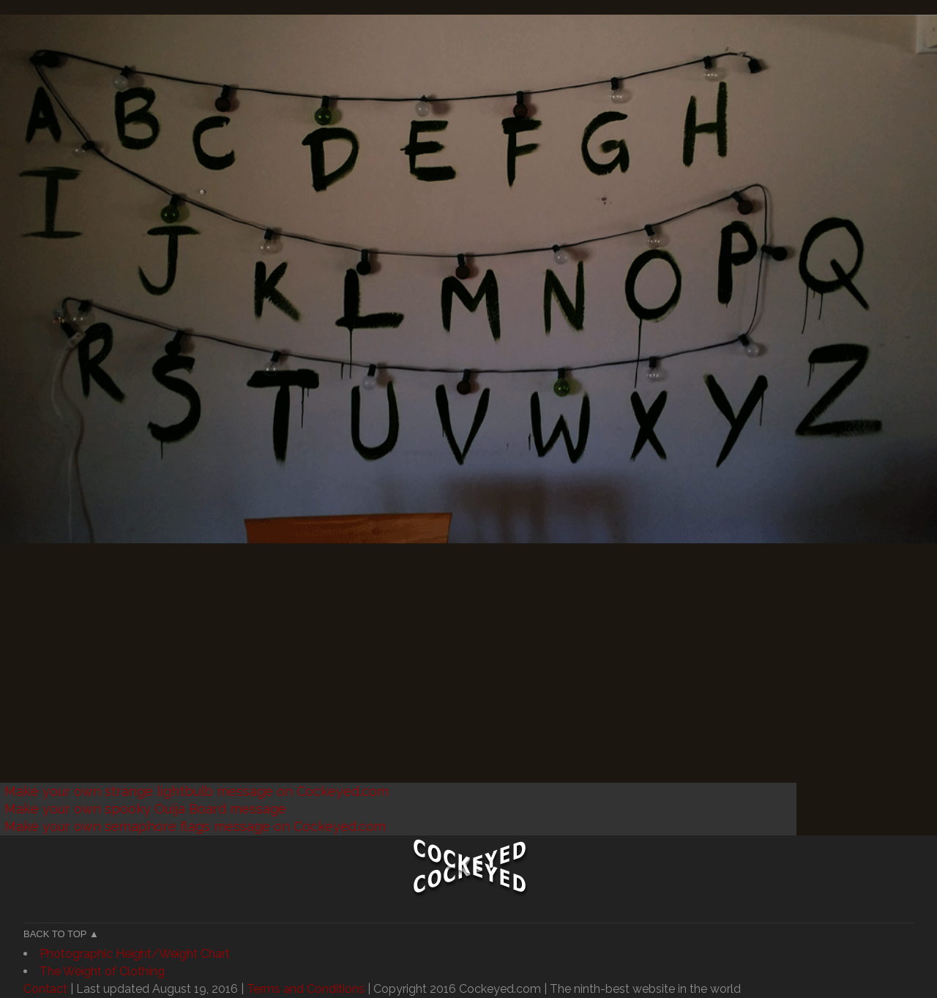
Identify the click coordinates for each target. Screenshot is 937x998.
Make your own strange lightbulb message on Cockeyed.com (196, 791)
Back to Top (54, 933)
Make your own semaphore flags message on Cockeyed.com (195, 826)
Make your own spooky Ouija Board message (145, 808)
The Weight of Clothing (102, 971)
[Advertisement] (439, 680)
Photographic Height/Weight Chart (135, 954)
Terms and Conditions (306, 989)
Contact (45, 989)
